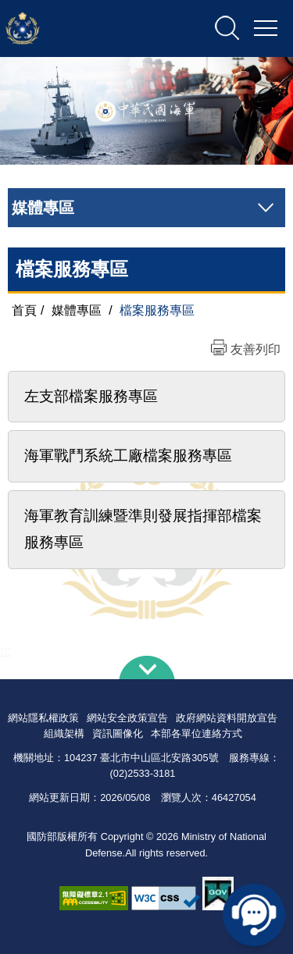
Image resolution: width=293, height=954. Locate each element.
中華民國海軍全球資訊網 (89, 29)
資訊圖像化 (117, 733)
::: (5, 650)
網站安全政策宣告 (127, 718)
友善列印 (255, 349)
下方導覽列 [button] (147, 667)
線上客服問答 (254, 915)
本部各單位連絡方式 (196, 733)
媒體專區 (77, 310)
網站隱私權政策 (43, 718)
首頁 (24, 310)
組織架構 (64, 733)
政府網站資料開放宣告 (226, 718)
